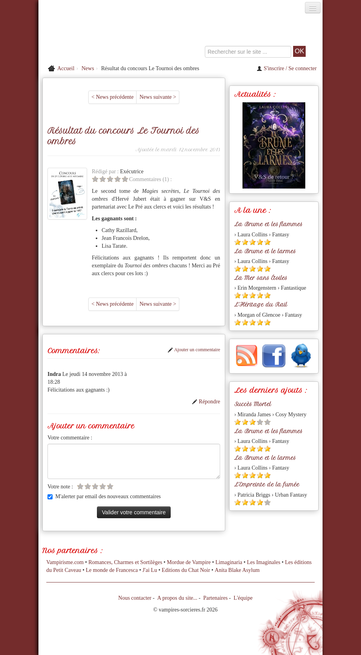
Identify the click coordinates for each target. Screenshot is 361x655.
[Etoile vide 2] (102, 179)
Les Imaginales (263, 562)
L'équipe (242, 598)
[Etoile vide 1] (95, 179)
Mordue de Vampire (189, 562)
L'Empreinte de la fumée (266, 484)
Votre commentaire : (69, 438)
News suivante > (157, 97)
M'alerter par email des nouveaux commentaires (104, 496)
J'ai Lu (149, 570)
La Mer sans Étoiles (260, 278)
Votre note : (60, 487)
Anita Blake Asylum (237, 570)
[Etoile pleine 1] (237, 242)
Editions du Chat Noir (186, 570)
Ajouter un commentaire (194, 349)
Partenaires (215, 598)
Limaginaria (228, 562)
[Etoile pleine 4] (260, 242)
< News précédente (112, 97)
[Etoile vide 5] (125, 179)
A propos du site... (177, 598)
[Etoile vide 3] (110, 179)
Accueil (66, 68)
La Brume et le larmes (265, 251)
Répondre (206, 402)
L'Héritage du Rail (260, 304)
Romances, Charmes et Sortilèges (125, 562)
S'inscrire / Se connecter (287, 68)
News (88, 68)
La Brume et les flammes (268, 224)
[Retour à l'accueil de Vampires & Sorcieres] (83, 36)
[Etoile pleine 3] (252, 242)
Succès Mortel (252, 404)
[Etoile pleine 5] (267, 242)
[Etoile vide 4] (117, 179)
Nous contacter (134, 598)
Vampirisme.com (65, 562)
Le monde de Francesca (112, 570)
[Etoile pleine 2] (245, 242)
